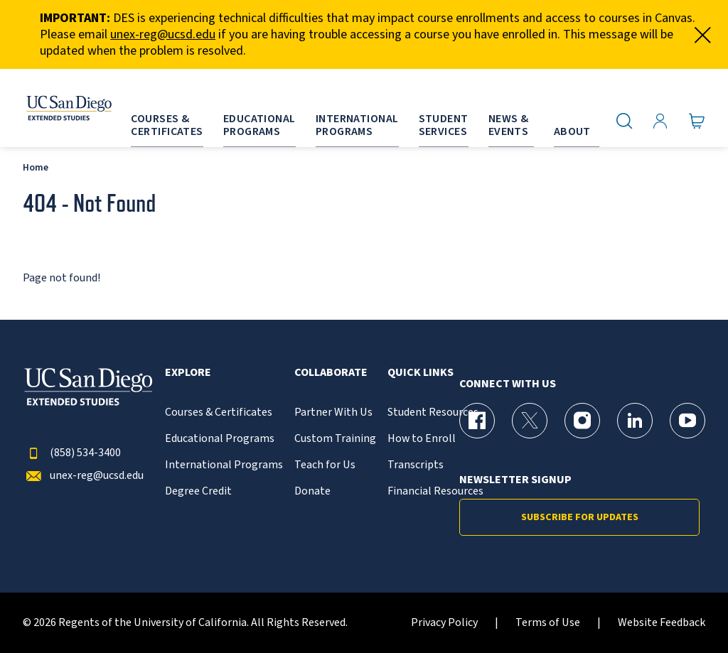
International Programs (224, 465)
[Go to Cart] (697, 121)
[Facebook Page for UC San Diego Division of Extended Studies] (477, 420)
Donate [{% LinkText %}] (312, 491)
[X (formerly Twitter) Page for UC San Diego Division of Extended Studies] (529, 420)
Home (35, 167)
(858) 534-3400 (72, 453)
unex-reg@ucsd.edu (162, 34)
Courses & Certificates (218, 412)
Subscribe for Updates (579, 517)
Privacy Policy (444, 622)
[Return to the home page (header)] (52, 108)
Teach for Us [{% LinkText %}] (324, 465)
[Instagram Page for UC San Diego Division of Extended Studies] (582, 420)
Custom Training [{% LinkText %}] (335, 438)
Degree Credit (198, 491)
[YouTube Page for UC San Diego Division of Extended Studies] (687, 420)
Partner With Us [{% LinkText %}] (333, 412)
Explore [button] (188, 372)
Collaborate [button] (331, 372)
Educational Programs (219, 438)
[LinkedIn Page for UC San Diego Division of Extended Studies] (635, 420)
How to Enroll (421, 438)
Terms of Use (547, 622)
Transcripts (415, 465)
